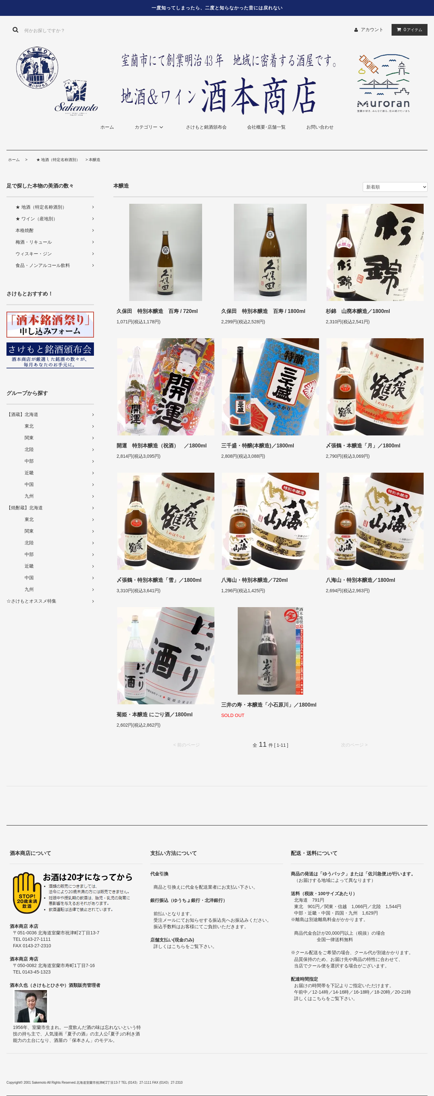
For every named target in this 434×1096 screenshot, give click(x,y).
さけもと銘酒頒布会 (206, 127)
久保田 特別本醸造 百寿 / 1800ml (263, 311)
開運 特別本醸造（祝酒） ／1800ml (162, 445)
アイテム (408, 29)
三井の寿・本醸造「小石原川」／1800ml (268, 705)
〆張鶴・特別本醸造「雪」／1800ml (159, 580)
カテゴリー (150, 127)
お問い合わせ (320, 127)
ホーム (107, 127)
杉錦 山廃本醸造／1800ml (358, 311)
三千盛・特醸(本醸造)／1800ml (257, 445)
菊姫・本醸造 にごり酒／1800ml (155, 714)
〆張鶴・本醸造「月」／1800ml (363, 445)
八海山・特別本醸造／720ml (254, 580)
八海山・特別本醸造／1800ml (360, 580)
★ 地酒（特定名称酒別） (54, 159)
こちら (178, 946)
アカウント (372, 29)
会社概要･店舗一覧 (266, 127)
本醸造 (94, 159)
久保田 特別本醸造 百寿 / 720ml (157, 311)
